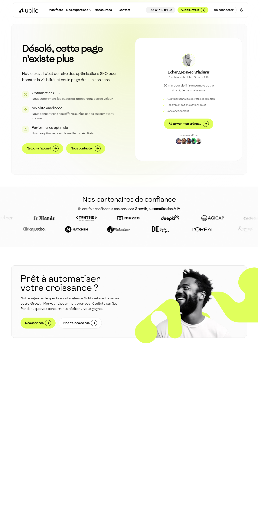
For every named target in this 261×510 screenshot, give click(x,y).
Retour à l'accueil (43, 148)
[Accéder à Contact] (124, 10)
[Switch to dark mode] (241, 10)
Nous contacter (86, 148)
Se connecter (223, 9)
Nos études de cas (80, 323)
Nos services (38, 323)
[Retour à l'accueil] (28, 10)
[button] (79, 10)
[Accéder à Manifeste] (56, 10)
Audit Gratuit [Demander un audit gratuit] (193, 10)
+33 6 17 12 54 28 (160, 9)
